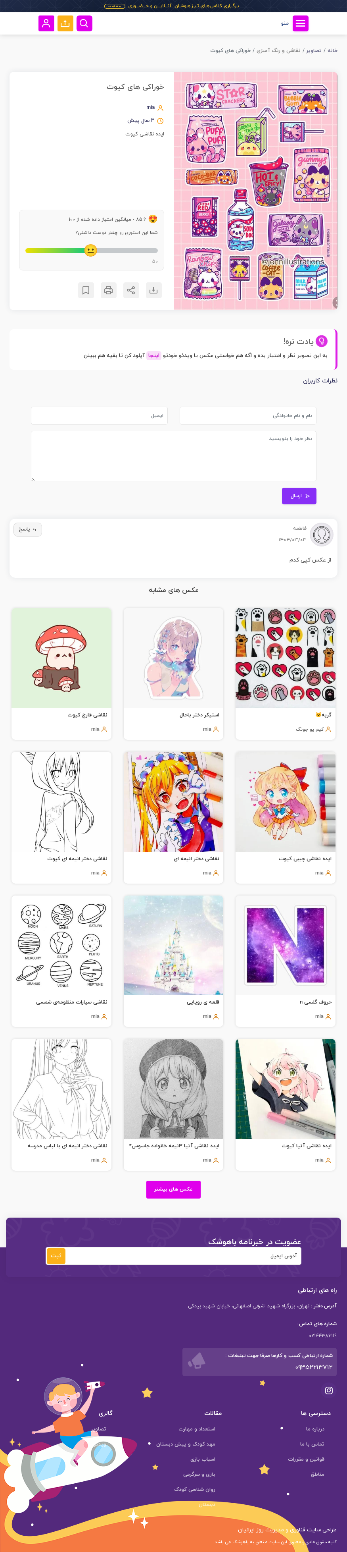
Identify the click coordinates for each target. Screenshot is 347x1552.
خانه (332, 50)
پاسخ (28, 529)
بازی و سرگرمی (199, 1474)
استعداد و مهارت (196, 1429)
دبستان (207, 1504)
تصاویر (314, 50)
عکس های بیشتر (173, 1189)
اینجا (153, 355)
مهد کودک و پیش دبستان (185, 1444)
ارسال (300, 496)
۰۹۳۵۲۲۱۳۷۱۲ (314, 1367)
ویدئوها (97, 1444)
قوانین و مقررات (306, 1459)
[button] (65, 23)
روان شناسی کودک (194, 1489)
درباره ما (315, 1429)
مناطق (317, 1474)
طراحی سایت (321, 1530)
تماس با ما (312, 1444)
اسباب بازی (202, 1459)
